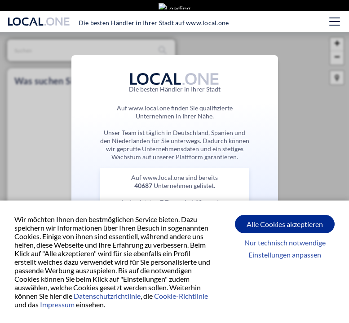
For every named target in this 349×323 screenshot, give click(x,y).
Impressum (57, 304)
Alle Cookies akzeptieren (285, 224)
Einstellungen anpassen (284, 254)
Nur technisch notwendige (285, 242)
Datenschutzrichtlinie (107, 296)
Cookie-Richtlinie (181, 296)
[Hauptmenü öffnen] (334, 21)
